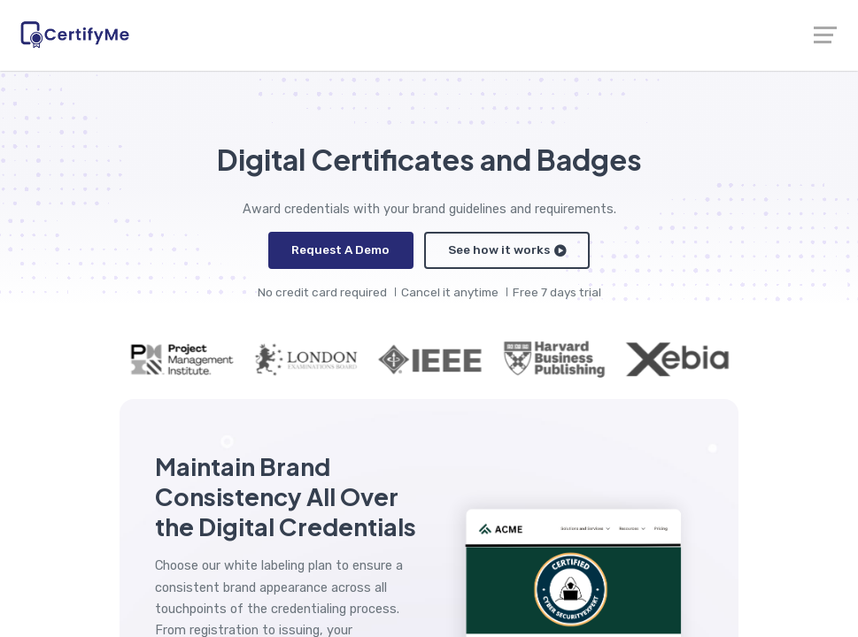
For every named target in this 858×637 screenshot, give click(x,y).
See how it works (506, 249)
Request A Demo (341, 249)
